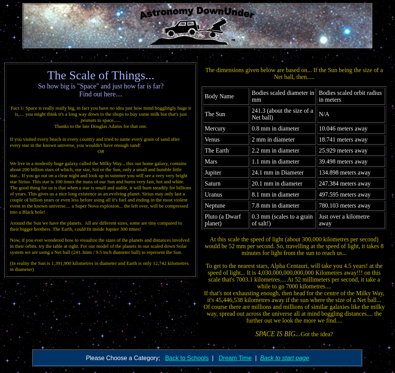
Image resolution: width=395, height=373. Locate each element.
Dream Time (235, 358)
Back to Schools (187, 358)
